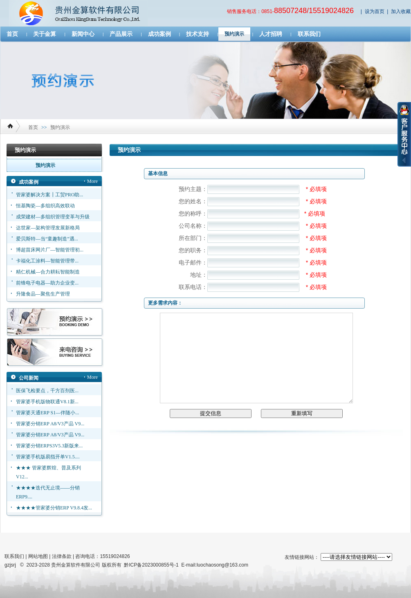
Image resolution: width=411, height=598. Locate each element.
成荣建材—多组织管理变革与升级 (53, 217)
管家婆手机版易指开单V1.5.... (48, 457)
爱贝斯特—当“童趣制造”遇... (47, 239)
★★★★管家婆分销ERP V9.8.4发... (54, 508)
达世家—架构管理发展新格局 (48, 228)
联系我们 (309, 34)
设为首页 (374, 11)
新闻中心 (83, 34)
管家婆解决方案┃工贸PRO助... (49, 195)
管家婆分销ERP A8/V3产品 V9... (50, 424)
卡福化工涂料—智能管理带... (47, 261)
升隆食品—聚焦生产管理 (43, 294)
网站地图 (38, 556)
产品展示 (121, 34)
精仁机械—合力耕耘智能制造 (48, 272)
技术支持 (197, 34)
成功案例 (159, 34)
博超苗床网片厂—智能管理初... (49, 250)
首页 (12, 34)
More (92, 181)
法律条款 (62, 556)
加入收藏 (401, 11)
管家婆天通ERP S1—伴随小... (47, 413)
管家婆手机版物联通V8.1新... (47, 402)
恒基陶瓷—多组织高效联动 (45, 206)
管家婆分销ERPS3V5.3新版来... (49, 446)
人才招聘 (270, 34)
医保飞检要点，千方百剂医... (47, 390)
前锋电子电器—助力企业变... (47, 283)
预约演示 (234, 34)
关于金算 (44, 34)
